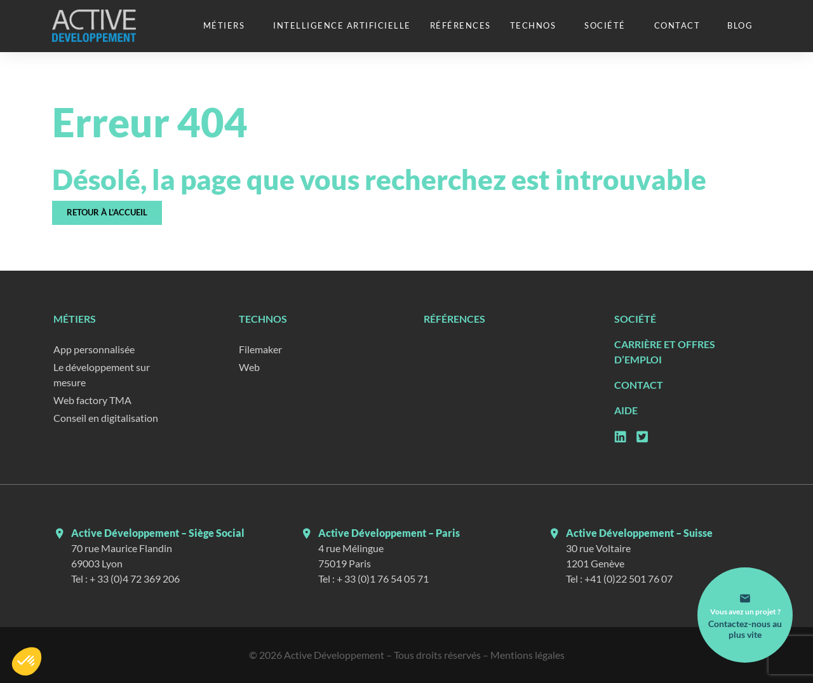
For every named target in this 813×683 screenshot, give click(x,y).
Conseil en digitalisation (105, 418)
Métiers (224, 25)
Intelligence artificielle (342, 25)
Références (460, 25)
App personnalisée (94, 349)
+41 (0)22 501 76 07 (628, 578)
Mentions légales (527, 655)
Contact (677, 25)
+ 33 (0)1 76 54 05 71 (383, 578)
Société (605, 25)
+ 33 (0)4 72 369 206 (135, 578)
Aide (626, 410)
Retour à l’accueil (107, 212)
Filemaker (260, 349)
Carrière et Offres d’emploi (664, 351)
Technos (533, 25)
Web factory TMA (92, 400)
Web (249, 367)
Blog (740, 25)
